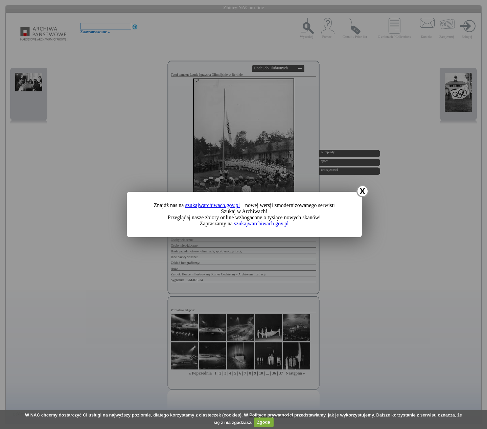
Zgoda (263, 422)
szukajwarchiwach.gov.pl (212, 205)
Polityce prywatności (271, 414)
